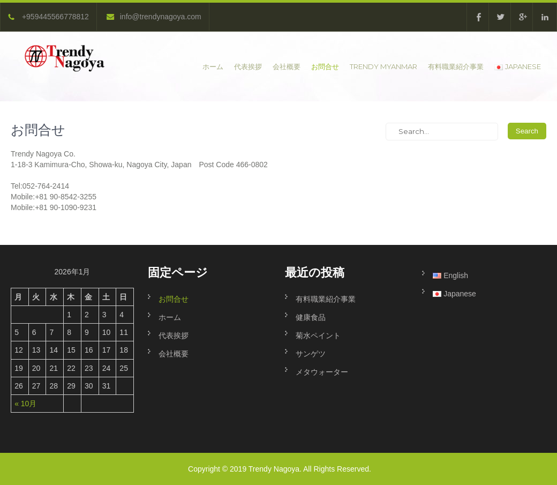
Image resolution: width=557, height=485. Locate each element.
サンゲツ (311, 353)
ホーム (212, 66)
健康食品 (311, 317)
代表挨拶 (248, 66)
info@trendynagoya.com (154, 16)
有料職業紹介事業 (456, 66)
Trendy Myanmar (383, 66)
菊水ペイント (318, 335)
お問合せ (325, 66)
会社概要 (286, 66)
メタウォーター (322, 372)
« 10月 (25, 403)
